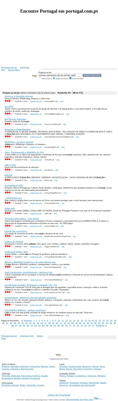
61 (32, 325)
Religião (84, 383)
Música (44, 366)
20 (96, 320)
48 (88, 323)
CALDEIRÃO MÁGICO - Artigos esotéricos (25, 310)
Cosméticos (81, 376)
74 (81, 325)
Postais (70, 376)
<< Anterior (26, 320)
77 (93, 325)
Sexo (102, 366)
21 (100, 320)
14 (74, 320)
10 (59, 320)
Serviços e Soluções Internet (19, 96)
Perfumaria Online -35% (16, 252)
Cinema (5, 369)
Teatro (52, 366)
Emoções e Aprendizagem (17, 129)
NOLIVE (8, 175)
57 (16, 325)
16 (82, 320)
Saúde (103, 383)
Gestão (44, 376)
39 (53, 323)
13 (70, 320)
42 (65, 323)
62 (35, 325)
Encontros (78, 369)
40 (57, 323)
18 (89, 320)
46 (80, 323)
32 (26, 323)
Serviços (92, 376)
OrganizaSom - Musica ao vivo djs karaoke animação (30, 297)
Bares (62, 369)
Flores (62, 376)
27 (7, 323)
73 (78, 325)
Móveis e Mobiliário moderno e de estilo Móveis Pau (30, 262)
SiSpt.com (10, 208)
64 (43, 325)
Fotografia (35, 366)
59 (24, 325)
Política (36, 376)
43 (68, 323)
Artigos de (14, 241)
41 (61, 323)
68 (59, 325)
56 (12, 325)
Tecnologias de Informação (82, 385)
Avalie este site (36, 101)
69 (62, 325)
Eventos (88, 369)
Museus (5, 366)
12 (66, 320)
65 (47, 325)
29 (15, 323)
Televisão (31, 385)
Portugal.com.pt (9, 67)
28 (11, 323)
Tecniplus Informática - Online (22, 219)
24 (111, 320)
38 (49, 323)
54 (111, 323)
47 (84, 323)
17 (85, 320)
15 (78, 320)
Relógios (101, 376)
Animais (63, 366)
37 (45, 323)
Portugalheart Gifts (14, 185)
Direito (17, 378)
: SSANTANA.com (13, 198)
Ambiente (64, 383)
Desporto (86, 366)
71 (70, 325)
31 (22, 323)
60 (28, 325)
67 (55, 325)
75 (85, 325)
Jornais (40, 385)
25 (115, 320)
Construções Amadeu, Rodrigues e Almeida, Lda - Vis (31, 285)
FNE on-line (10, 165)
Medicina (15, 376)
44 (72, 323)
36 (42, 323)
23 (107, 320)
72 (74, 325)
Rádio (23, 385)
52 (103, 323)
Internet (15, 385)
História (25, 378)
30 (19, 323)
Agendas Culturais (19, 366)
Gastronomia (74, 366)
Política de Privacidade (59, 395)
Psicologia (26, 376)
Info (61, 101)
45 (76, 323)
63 (39, 325)
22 (103, 320)
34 (34, 323)
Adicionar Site (27, 336)
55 (114, 323)
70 (66, 325)
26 (3, 323)
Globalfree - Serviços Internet (19, 142)
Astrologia (94, 383)
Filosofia (6, 376)
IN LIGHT (9, 106)
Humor (95, 366)
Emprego (74, 383)
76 (89, 325)
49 (91, 323)
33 (30, 323)
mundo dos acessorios (16, 231)
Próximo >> (101, 325)
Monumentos (27, 369)
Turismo (98, 369)
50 (95, 323)
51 (99, 323)
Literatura (15, 369)
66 (51, 325)
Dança (69, 369)
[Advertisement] (59, 44)
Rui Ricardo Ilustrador (15, 119)
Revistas (6, 385)
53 (107, 323)
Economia (35, 378)
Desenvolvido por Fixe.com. (84, 399)
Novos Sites (14, 70)
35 (38, 323)
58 (20, 325)
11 (63, 320)
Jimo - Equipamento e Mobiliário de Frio (24, 152)
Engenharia (7, 378)
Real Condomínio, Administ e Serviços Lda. (29, 272)
